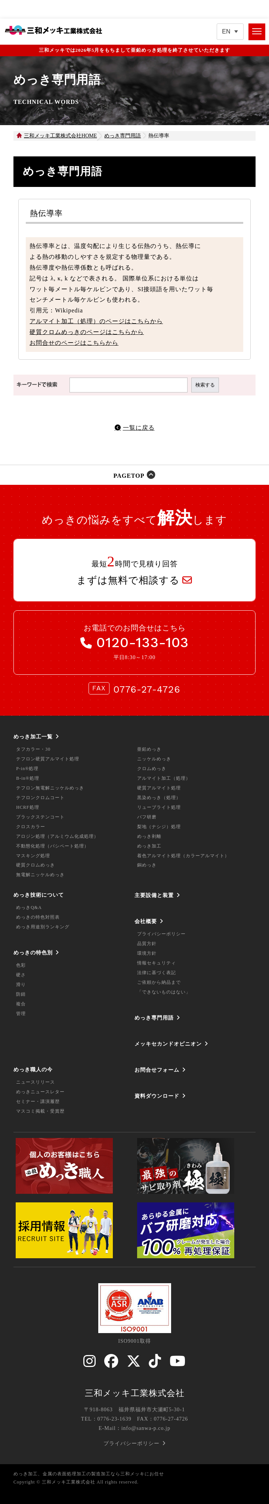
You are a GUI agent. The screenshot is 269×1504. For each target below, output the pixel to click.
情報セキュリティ (156, 963)
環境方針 (147, 953)
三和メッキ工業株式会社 (135, 1393)
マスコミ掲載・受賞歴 (40, 1111)
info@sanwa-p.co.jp (145, 1428)
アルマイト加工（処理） (164, 778)
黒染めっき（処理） (159, 797)
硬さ (21, 974)
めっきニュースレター (40, 1091)
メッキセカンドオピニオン (168, 1044)
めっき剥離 (149, 836)
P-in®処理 (27, 768)
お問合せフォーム (156, 1070)
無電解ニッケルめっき (40, 874)
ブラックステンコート (40, 817)
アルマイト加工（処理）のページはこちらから (96, 321)
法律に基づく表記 (156, 972)
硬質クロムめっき (35, 865)
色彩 (21, 965)
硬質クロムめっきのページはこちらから (87, 332)
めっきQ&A (29, 907)
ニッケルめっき (154, 758)
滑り (21, 984)
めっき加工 (149, 846)
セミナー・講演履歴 (38, 1101)
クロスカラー (30, 826)
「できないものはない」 (164, 992)
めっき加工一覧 (33, 737)
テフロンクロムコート (40, 797)
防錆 (21, 994)
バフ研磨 (147, 817)
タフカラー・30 (33, 749)
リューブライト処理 (159, 807)
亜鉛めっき (149, 749)
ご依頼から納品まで (159, 982)
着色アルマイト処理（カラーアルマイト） (183, 855)
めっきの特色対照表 (38, 917)
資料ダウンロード (156, 1096)
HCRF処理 (27, 807)
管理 (21, 1013)
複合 (21, 1004)
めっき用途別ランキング (42, 926)
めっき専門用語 (154, 1018)
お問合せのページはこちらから (74, 343)
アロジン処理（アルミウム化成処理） (57, 836)
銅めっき (147, 865)
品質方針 (147, 943)
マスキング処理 (33, 855)
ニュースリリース (35, 1082)
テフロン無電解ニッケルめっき (50, 788)
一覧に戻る (139, 428)
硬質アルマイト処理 (159, 788)
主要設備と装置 (154, 895)
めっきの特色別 (33, 952)
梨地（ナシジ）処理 (159, 826)
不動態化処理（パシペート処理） (52, 846)
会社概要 (145, 921)
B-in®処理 (27, 778)
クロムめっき (151, 768)
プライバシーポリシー (161, 934)
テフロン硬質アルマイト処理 (47, 758)
